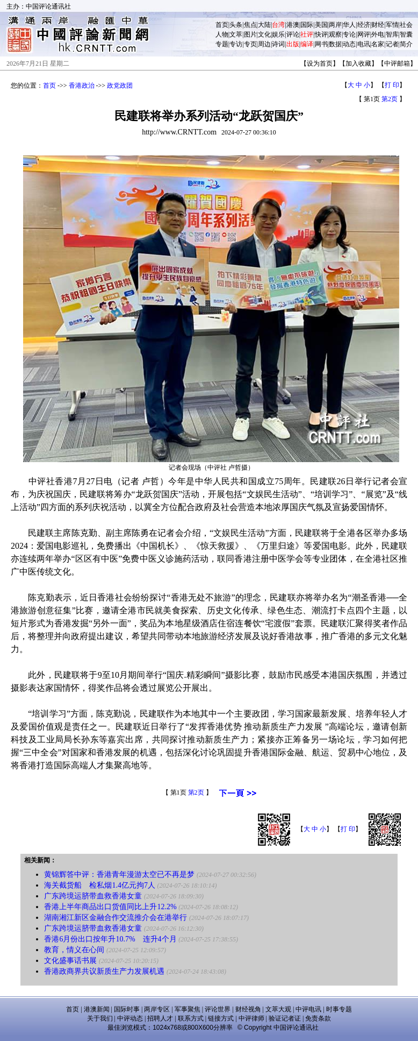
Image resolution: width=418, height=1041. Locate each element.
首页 (221, 25)
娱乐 (278, 34)
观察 (335, 34)
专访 (235, 44)
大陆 (264, 25)
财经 (377, 25)
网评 (363, 34)
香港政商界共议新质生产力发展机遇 (104, 971)
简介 (406, 44)
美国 (321, 25)
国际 (306, 25)
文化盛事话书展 (70, 961)
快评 (321, 34)
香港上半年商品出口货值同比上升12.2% (110, 907)
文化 (264, 34)
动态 (349, 44)
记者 (392, 44)
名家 (377, 44)
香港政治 (82, 85)
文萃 (235, 34)
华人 (349, 25)
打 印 (392, 85)
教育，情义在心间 (74, 950)
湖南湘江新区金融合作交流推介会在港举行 (115, 917)
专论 (349, 34)
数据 (335, 44)
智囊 (406, 34)
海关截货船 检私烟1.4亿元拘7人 (99, 885)
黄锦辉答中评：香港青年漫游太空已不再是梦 (119, 874)
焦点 (250, 25)
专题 (221, 44)
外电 (377, 34)
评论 (292, 34)
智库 (392, 34)
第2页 (389, 99)
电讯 (363, 44)
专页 (250, 44)
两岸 (335, 25)
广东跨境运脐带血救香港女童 (93, 896)
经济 (363, 25)
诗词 (278, 44)
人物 (221, 34)
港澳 (292, 25)
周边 (264, 44)
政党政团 (120, 85)
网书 (321, 44)
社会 (406, 25)
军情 (392, 25)
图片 (250, 34)
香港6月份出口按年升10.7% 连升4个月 (110, 939)
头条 (235, 25)
